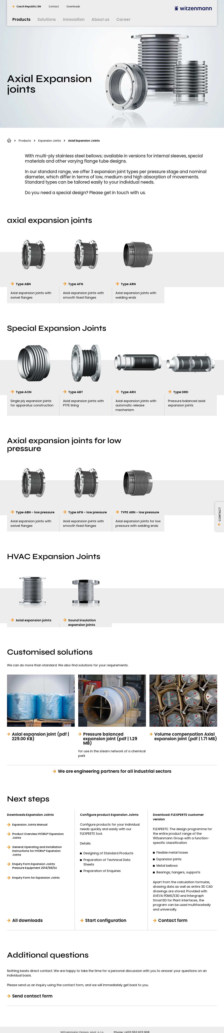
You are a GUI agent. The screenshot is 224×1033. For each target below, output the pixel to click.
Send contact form (32, 996)
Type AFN (75, 284)
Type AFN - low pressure (87, 512)
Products (25, 141)
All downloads (27, 920)
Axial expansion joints (33, 620)
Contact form (172, 920)
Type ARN (128, 284)
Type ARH (128, 392)
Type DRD (180, 392)
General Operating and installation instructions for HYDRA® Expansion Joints (37, 851)
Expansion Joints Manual (29, 825)
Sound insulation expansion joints (82, 622)
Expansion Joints (49, 141)
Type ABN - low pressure (35, 512)
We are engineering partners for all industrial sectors (114, 771)
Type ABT (75, 392)
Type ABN (23, 284)
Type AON (23, 392)
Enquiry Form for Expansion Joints (36, 878)
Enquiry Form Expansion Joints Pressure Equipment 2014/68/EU (34, 866)
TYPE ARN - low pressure (140, 512)
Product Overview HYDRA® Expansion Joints (38, 836)
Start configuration (105, 920)
